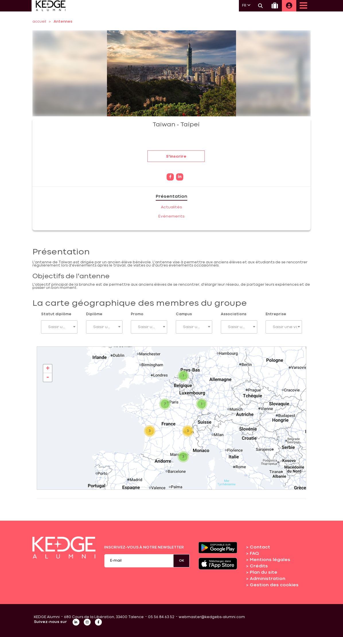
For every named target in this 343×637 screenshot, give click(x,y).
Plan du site (263, 573)
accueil (39, 21)
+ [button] (48, 368)
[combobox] (59, 327)
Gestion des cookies (274, 585)
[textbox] (59, 327)
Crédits (259, 566)
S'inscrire (176, 158)
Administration (267, 579)
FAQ (254, 554)
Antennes (63, 21)
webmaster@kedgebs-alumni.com (212, 617)
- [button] (48, 377)
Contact (260, 547)
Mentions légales (270, 560)
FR (246, 5)
